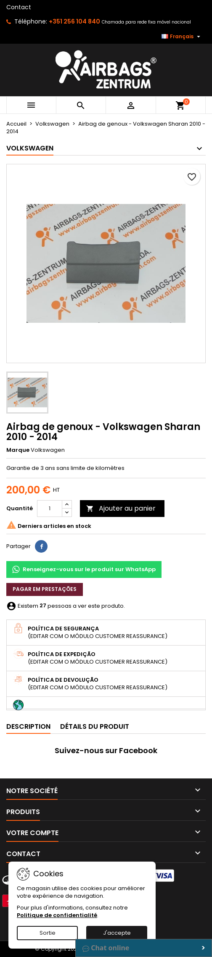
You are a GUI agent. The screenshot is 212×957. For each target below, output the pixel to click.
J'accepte (117, 933)
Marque (17, 450)
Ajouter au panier (121, 508)
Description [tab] (28, 726)
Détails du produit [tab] (94, 726)
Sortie (48, 933)
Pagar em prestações (45, 589)
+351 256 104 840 (74, 21)
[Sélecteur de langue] (182, 36)
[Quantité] (49, 508)
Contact (18, 7)
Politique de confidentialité (57, 915)
